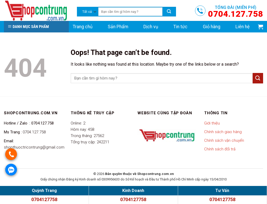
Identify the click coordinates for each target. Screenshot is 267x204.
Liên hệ (242, 26)
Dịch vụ (150, 26)
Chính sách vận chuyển (224, 140)
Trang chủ (83, 26)
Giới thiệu (212, 123)
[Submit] (258, 78)
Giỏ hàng (211, 26)
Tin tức (180, 26)
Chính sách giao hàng (223, 131)
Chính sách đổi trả (219, 149)
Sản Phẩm (118, 26)
